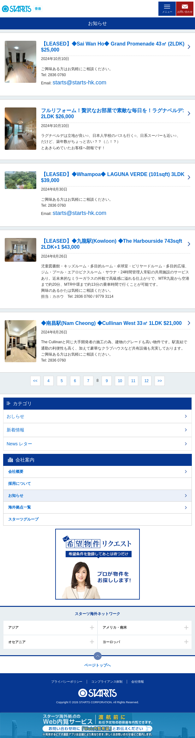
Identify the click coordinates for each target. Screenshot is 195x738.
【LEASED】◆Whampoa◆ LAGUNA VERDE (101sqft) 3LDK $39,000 (113, 177)
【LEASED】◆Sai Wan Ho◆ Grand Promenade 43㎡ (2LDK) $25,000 (113, 46)
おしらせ (15, 416)
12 (147, 381)
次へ (173, 380)
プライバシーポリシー (66, 681)
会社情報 (137, 681)
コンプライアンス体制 (106, 681)
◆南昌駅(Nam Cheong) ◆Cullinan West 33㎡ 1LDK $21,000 (111, 323)
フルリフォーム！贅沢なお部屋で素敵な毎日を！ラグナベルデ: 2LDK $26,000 (112, 113)
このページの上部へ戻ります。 (98, 656)
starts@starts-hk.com (79, 82)
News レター (19, 443)
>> (159, 381)
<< (35, 381)
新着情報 (15, 429)
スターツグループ (23, 519)
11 (133, 381)
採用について (19, 483)
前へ (21, 380)
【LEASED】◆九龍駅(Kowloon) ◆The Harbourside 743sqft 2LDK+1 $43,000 (111, 244)
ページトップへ (97, 665)
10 (120, 381)
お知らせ (15, 495)
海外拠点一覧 (19, 507)
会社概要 (15, 471)
